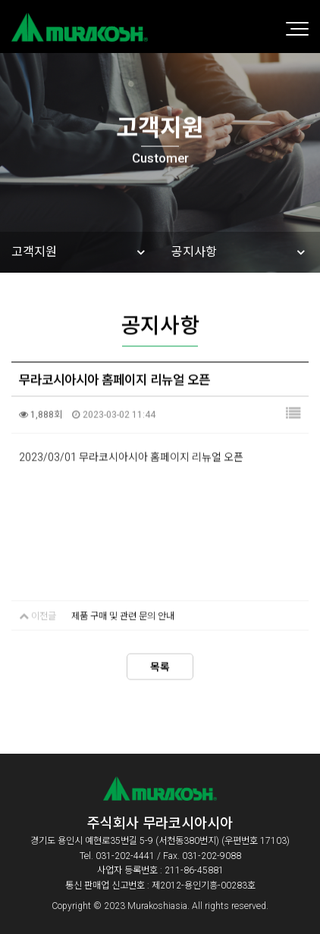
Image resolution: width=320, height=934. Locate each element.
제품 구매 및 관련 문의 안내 (122, 614)
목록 (160, 665)
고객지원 (34, 252)
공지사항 (194, 252)
